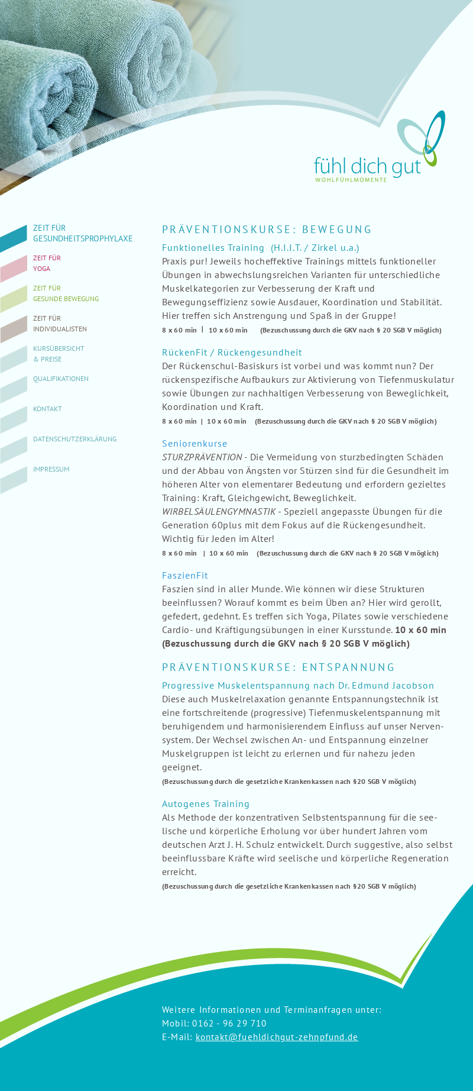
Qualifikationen (61, 378)
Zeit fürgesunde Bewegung (66, 293)
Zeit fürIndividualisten (60, 323)
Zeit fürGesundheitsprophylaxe (83, 233)
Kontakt (47, 408)
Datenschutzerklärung (74, 438)
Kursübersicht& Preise (59, 353)
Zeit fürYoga (47, 263)
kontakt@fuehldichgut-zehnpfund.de (277, 1036)
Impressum (51, 468)
